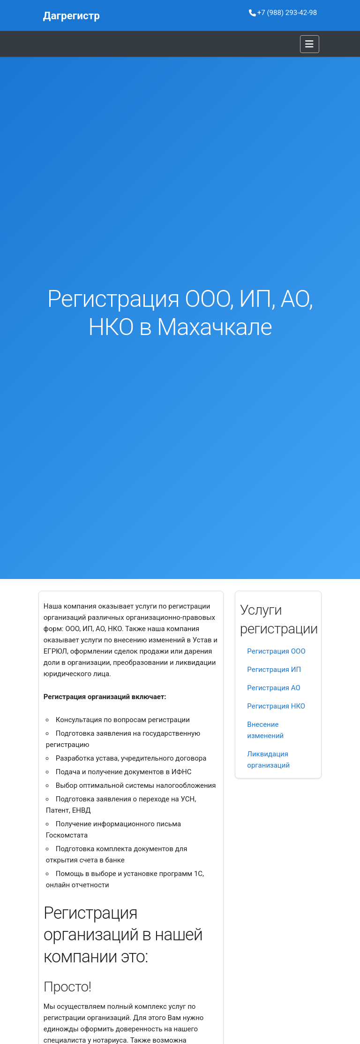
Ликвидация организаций (268, 760)
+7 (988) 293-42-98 (283, 12)
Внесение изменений (265, 730)
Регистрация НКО (276, 706)
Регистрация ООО (276, 651)
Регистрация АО (273, 688)
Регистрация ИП (274, 669)
